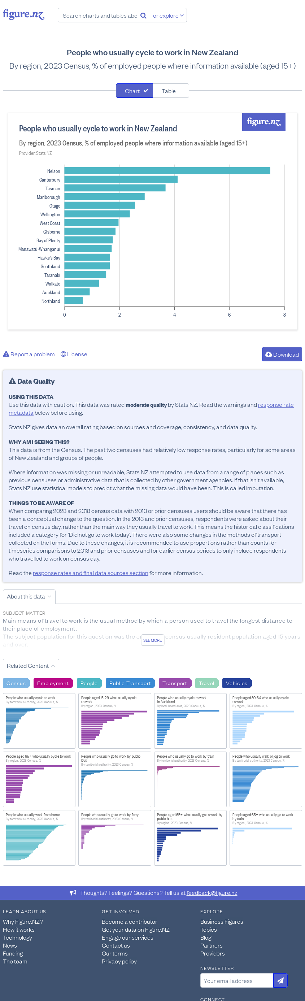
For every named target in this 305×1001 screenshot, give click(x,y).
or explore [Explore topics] (168, 15)
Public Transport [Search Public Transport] (130, 683)
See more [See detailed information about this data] (152, 640)
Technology (17, 937)
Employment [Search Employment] (53, 683)
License (74, 354)
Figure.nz (23, 14)
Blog (205, 937)
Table (169, 91)
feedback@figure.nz (212, 892)
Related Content (28, 665)
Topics (208, 929)
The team (15, 961)
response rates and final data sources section (90, 572)
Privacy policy (119, 961)
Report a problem (29, 354)
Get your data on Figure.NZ (136, 929)
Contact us (116, 945)
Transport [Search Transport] (174, 683)
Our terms (115, 953)
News (10, 945)
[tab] (134, 90)
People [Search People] (89, 683)
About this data (26, 596)
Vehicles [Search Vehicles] (237, 683)
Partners (211, 945)
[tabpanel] (152, 221)
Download (282, 354)
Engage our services (127, 937)
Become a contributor (129, 921)
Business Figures (221, 921)
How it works (19, 929)
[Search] (143, 15)
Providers (212, 953)
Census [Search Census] (16, 683)
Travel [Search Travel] (206, 683)
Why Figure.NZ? (23, 921)
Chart (132, 91)
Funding (13, 953)
